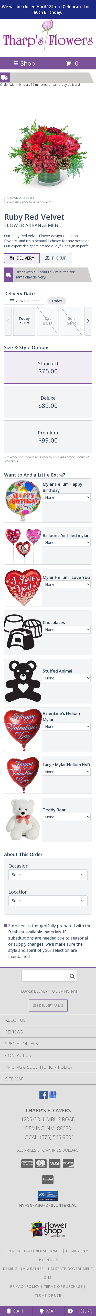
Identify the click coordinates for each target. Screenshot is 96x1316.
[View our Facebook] (43, 1097)
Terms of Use (48, 1295)
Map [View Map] (48, 1311)
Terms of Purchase (63, 1286)
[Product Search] (49, 976)
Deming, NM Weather (23, 1268)
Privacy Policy (25, 1286)
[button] (48, 1196)
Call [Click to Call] (16, 1311)
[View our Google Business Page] (53, 1097)
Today (56, 300)
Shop (24, 63)
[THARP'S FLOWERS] (48, 49)
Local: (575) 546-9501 (48, 1137)
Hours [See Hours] (80, 1311)
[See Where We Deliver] (48, 1005)
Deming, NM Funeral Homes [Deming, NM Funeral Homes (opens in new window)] (34, 1250)
